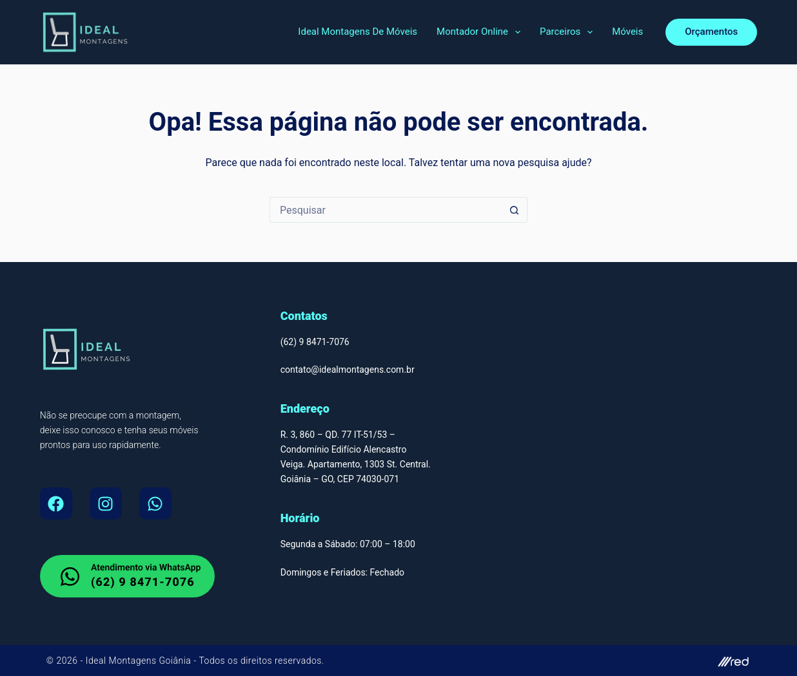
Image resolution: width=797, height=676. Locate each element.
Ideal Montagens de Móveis (357, 31)
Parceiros (569, 32)
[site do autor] (581, 661)
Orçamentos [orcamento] (711, 31)
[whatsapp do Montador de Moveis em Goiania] (127, 576)
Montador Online (481, 32)
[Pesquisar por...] (386, 210)
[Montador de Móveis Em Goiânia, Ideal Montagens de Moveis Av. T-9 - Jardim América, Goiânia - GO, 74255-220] (639, 461)
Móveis (627, 31)
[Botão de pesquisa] (514, 210)
